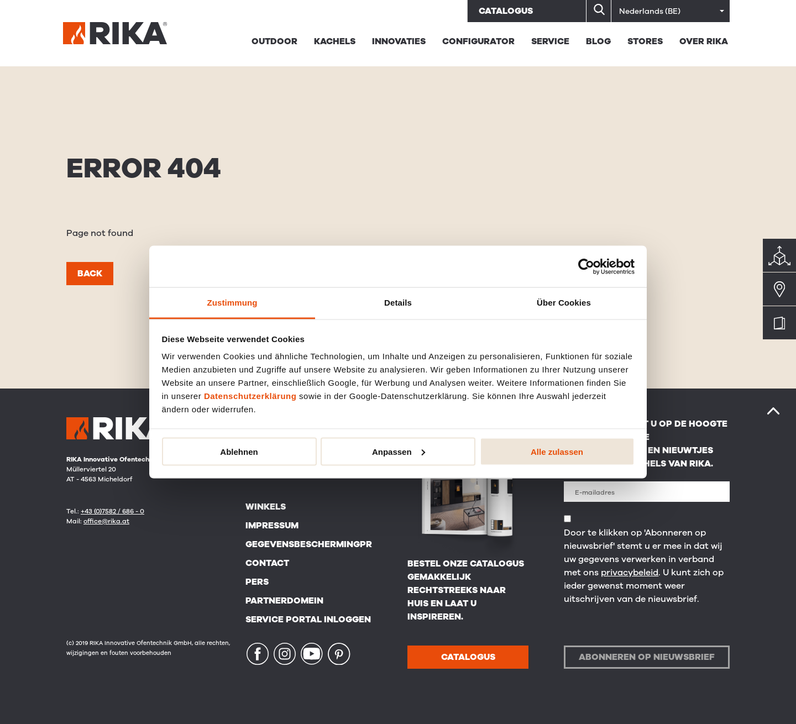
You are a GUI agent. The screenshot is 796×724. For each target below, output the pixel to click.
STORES (645, 41)
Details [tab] (398, 302)
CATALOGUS (468, 657)
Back (89, 273)
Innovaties (399, 41)
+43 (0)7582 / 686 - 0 (112, 511)
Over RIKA (703, 41)
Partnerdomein (284, 601)
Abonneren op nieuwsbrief (647, 657)
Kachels (334, 41)
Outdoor (274, 41)
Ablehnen (239, 451)
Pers (257, 582)
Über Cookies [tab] (564, 302)
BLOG (598, 41)
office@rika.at (106, 521)
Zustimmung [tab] (232, 302)
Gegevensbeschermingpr (308, 544)
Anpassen (398, 451)
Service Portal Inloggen (308, 619)
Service (550, 41)
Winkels (265, 507)
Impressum (271, 526)
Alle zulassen (557, 451)
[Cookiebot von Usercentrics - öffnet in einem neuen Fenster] (586, 266)
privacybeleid (629, 572)
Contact (267, 563)
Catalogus (506, 11)
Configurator (478, 41)
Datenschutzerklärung (250, 396)
